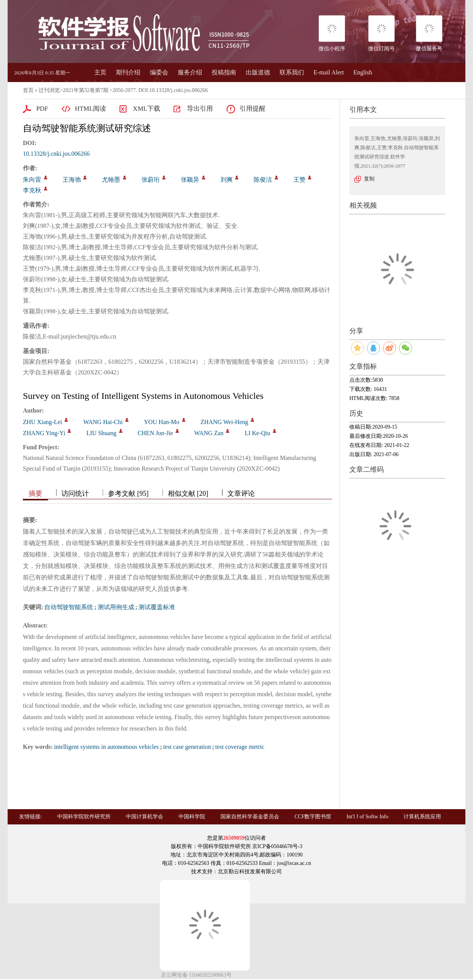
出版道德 (258, 72)
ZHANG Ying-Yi (44, 433)
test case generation (187, 747)
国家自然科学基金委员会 (249, 816)
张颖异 (190, 179)
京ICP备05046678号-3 (277, 846)
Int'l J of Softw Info (367, 816)
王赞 (299, 179)
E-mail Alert (329, 72)
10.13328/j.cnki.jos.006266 (56, 153)
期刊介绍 (128, 72)
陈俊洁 (263, 179)
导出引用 (200, 108)
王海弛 (72, 179)
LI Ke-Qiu (257, 433)
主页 (100, 72)
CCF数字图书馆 (312, 816)
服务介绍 (190, 72)
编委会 (159, 72)
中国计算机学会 (144, 816)
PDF (42, 108)
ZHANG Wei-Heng (224, 422)
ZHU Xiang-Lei (42, 422)
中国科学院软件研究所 (84, 816)
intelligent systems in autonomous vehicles (106, 747)
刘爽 (226, 179)
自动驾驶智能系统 (68, 607)
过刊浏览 (49, 90)
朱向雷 (32, 179)
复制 (369, 179)
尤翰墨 (111, 179)
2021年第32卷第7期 (85, 90)
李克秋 (32, 190)
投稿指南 (224, 72)
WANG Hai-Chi (103, 422)
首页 (28, 90)
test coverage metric (239, 747)
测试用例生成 (116, 607)
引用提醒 (252, 108)
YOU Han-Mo (161, 422)
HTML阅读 (90, 108)
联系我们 (292, 72)
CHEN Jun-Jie (155, 433)
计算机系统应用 (422, 816)
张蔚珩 (151, 179)
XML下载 (146, 108)
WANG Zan (209, 433)
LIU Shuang (101, 433)
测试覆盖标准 (156, 607)
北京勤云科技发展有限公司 (250, 871)
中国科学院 (192, 816)
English (363, 72)
